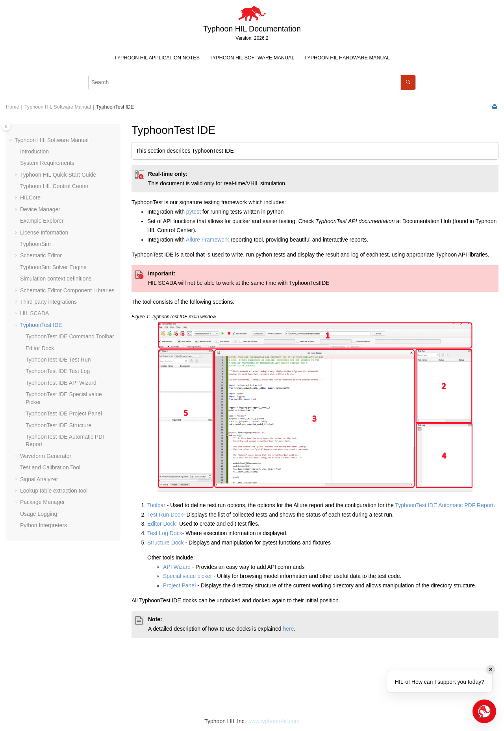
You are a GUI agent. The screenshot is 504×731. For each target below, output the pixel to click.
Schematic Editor (41, 255)
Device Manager (40, 209)
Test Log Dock (164, 533)
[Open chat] (484, 711)
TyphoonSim (35, 244)
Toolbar (157, 505)
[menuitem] (156, 58)
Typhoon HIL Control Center (54, 186)
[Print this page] (495, 107)
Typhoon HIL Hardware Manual (347, 58)
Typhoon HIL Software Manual (251, 58)
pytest (193, 212)
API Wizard (177, 567)
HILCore (30, 197)
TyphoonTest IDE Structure (58, 425)
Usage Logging (38, 514)
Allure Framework (207, 239)
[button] (11, 140)
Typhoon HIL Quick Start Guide (58, 175)
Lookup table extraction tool (53, 490)
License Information (44, 232)
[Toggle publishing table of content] (6, 126)
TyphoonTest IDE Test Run (58, 359)
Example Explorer (42, 221)
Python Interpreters (43, 525)
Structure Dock (165, 542)
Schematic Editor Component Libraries (67, 290)
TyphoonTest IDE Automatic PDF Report (444, 505)
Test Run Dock (165, 514)
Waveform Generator (45, 456)
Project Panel (179, 585)
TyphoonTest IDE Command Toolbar (70, 336)
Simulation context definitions (55, 278)
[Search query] (252, 82)
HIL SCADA (34, 313)
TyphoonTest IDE (115, 107)
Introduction (34, 151)
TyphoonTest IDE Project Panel (64, 413)
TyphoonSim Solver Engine (53, 267)
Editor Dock (40, 348)
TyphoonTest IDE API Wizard (61, 383)
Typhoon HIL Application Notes (157, 58)
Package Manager (42, 502)
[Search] (408, 82)
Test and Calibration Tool (50, 467)
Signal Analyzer (39, 479)
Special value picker (187, 576)
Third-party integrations (48, 302)
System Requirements (47, 163)
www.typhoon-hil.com (273, 721)
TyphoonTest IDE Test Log (58, 371)
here (288, 629)
